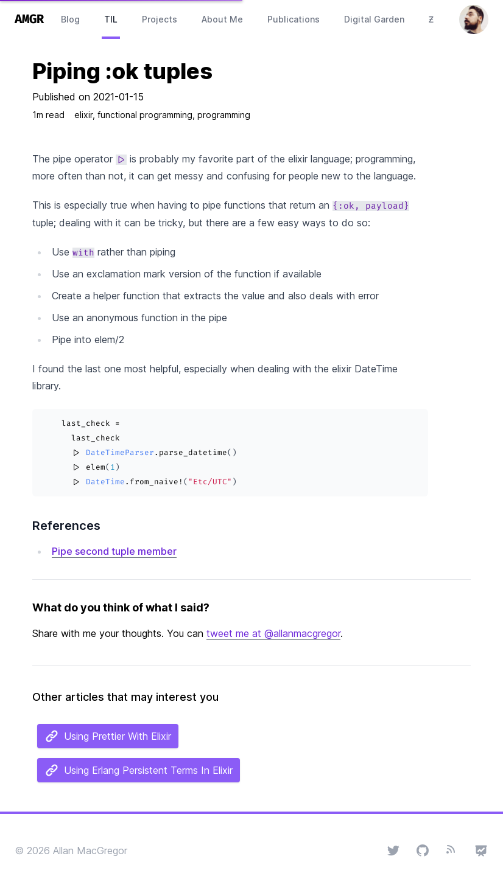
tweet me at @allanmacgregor (273, 633)
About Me (222, 19)
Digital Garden (374, 19)
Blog (70, 19)
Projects (159, 19)
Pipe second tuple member (114, 551)
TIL (111, 19)
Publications (293, 19)
